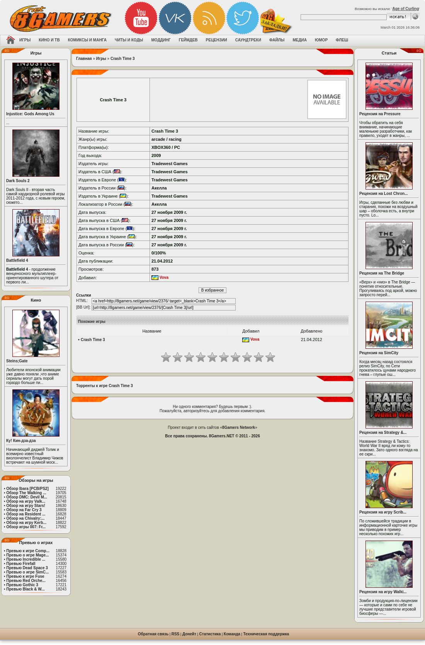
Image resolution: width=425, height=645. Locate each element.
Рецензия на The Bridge (381, 273)
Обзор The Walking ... (26, 493)
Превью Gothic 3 (22, 585)
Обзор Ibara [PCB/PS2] (27, 488)
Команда (232, 634)
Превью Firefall (20, 563)
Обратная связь (153, 634)
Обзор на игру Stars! (25, 505)
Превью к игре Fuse (25, 576)
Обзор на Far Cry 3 (23, 510)
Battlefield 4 (17, 260)
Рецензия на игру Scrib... (382, 512)
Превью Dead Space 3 (27, 568)
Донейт (189, 634)
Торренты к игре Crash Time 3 (104, 386)
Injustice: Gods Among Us (30, 114)
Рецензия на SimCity (378, 353)
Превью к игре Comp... (27, 551)
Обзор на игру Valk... (25, 501)
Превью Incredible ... (25, 559)
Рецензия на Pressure (380, 114)
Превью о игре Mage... (27, 555)
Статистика (210, 634)
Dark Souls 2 (18, 181)
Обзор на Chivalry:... (25, 518)
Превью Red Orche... (25, 580)
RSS (176, 634)
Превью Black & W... (25, 589)
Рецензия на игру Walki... (383, 592)
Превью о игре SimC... (27, 572)
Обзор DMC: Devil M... (26, 497)
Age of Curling (405, 9)
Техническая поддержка (266, 634)
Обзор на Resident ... (25, 514)
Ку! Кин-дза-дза (21, 441)
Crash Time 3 (122, 58)
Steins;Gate (17, 361)
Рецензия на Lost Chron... (383, 193)
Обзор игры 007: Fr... (26, 527)
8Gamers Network (238, 427)
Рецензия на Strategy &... (382, 432)
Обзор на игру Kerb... (26, 522)
